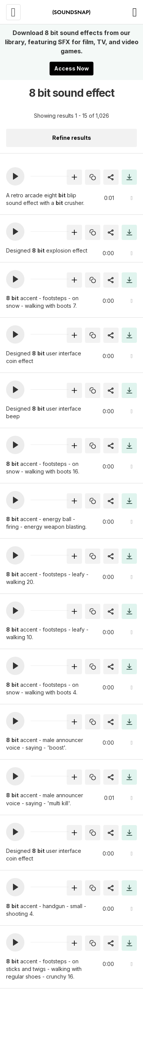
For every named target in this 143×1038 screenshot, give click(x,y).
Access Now (71, 68)
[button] (15, 176)
